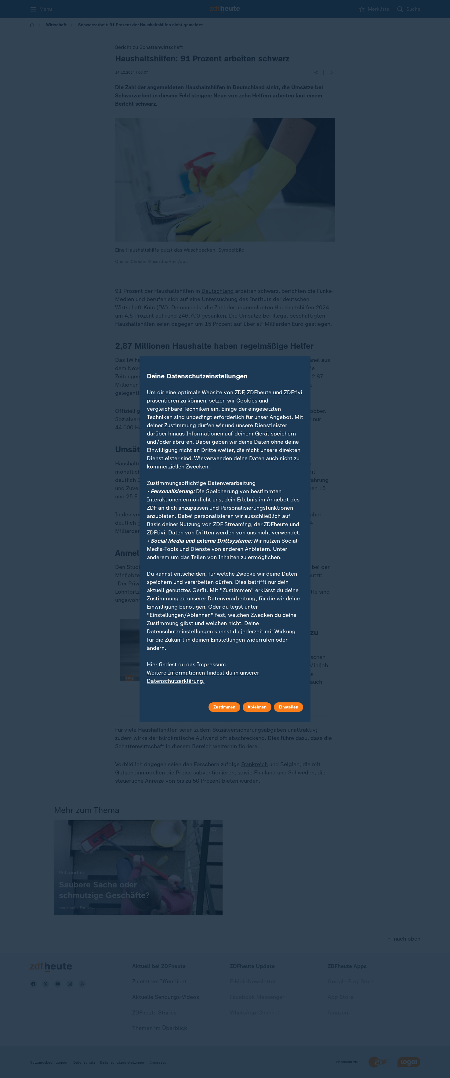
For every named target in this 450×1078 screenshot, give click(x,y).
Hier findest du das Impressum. (187, 664)
